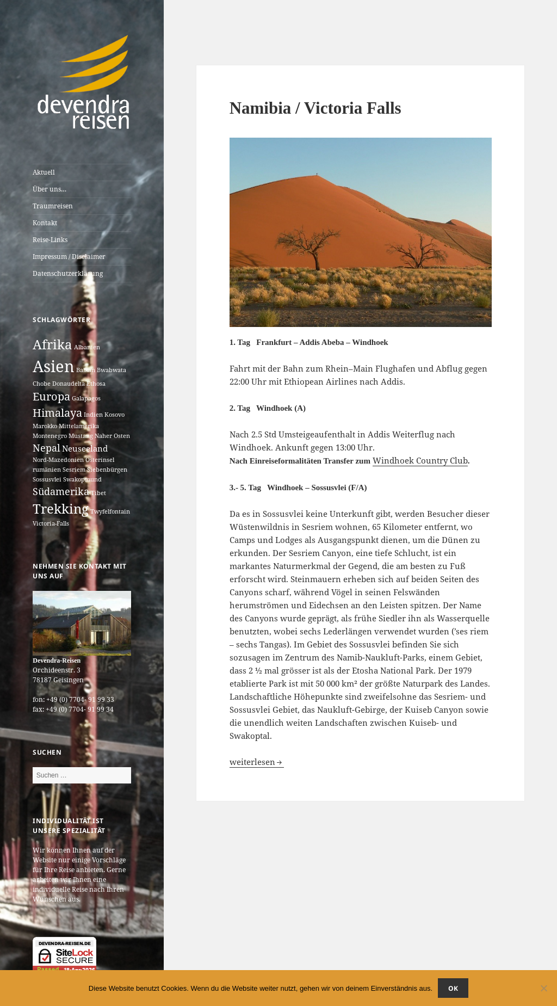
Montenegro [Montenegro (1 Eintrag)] (50, 436)
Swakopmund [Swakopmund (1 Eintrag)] (82, 479)
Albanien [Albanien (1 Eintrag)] (87, 347)
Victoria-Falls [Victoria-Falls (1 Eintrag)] (51, 523)
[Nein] (543, 988)
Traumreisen (53, 206)
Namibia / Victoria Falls (315, 108)
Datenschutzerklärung (68, 273)
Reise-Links (50, 239)
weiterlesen (257, 761)
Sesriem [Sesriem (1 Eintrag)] (74, 469)
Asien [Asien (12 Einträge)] (54, 366)
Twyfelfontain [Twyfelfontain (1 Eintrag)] (110, 511)
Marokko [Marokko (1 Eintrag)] (45, 426)
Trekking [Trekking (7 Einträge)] (61, 508)
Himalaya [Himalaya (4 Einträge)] (57, 412)
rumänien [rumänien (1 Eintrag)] (47, 469)
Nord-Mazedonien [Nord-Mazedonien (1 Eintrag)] (58, 460)
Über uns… (49, 189)
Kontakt (45, 222)
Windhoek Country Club (420, 460)
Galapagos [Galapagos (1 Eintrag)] (86, 398)
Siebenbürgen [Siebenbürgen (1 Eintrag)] (107, 469)
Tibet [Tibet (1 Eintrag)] (98, 493)
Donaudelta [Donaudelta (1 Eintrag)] (68, 383)
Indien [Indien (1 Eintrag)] (93, 414)
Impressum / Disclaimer (69, 256)
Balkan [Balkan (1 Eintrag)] (85, 370)
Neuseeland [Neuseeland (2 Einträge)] (85, 448)
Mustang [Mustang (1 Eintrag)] (81, 436)
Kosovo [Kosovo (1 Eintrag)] (114, 414)
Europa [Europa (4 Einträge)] (51, 396)
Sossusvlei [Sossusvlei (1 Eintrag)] (47, 479)
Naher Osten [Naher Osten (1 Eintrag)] (112, 436)
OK (453, 988)
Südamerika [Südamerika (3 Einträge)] (61, 491)
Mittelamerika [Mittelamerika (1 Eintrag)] (79, 426)
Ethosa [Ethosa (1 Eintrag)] (96, 383)
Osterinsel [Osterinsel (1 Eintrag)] (99, 460)
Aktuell (44, 172)
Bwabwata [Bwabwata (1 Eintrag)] (111, 370)
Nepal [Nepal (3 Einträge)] (46, 447)
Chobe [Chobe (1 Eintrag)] (42, 383)
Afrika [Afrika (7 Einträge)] (52, 344)
